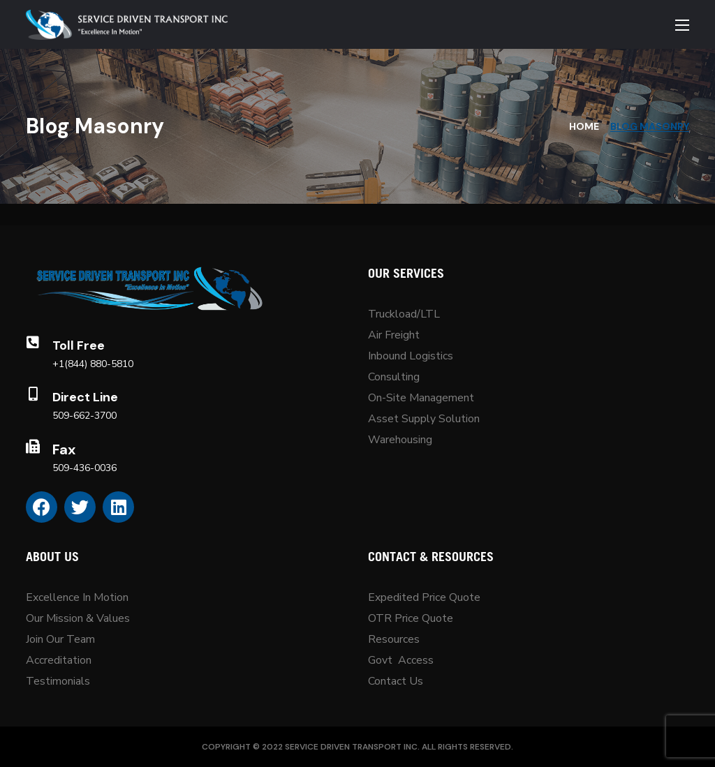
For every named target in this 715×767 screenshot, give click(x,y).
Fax (63, 449)
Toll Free (78, 345)
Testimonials (58, 681)
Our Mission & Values (79, 618)
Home (584, 126)
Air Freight (394, 335)
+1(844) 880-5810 (92, 364)
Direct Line (85, 397)
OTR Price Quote (410, 618)
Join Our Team (60, 639)
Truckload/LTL (404, 314)
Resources (394, 639)
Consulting (394, 377)
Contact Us (395, 681)
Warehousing (400, 439)
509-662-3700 (84, 415)
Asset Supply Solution (424, 418)
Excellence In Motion (77, 597)
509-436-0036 (84, 468)
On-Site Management (421, 397)
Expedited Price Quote (424, 597)
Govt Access (401, 660)
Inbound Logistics (410, 356)
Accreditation (58, 660)
